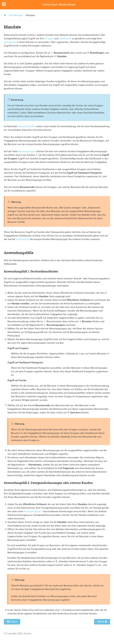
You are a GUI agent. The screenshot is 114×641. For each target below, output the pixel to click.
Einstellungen (16, 15)
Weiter (102, 621)
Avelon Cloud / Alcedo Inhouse (59, 4)
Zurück (12, 621)
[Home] (5, 15)
